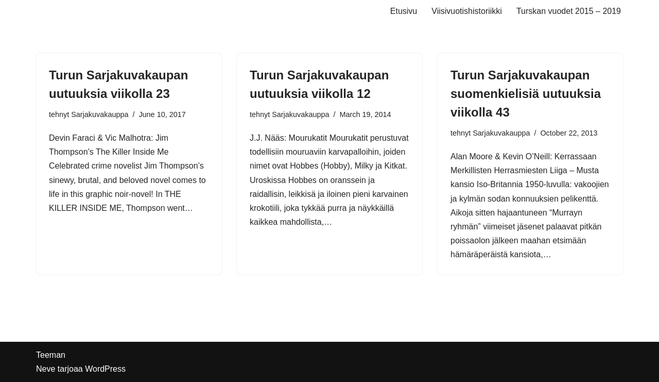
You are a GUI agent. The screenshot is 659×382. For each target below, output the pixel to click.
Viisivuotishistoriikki (466, 11)
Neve (45, 368)
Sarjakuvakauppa (99, 114)
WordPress (105, 368)
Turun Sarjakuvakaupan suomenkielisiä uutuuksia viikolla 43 (525, 93)
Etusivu (403, 11)
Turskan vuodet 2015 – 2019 (568, 11)
